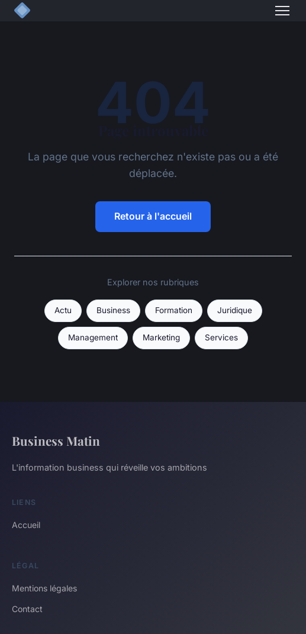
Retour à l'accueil (153, 216)
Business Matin (56, 440)
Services (221, 337)
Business (113, 310)
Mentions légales (44, 588)
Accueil (26, 525)
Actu (63, 310)
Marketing (161, 337)
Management (93, 337)
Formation (173, 310)
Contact (27, 609)
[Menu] (282, 10)
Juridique (234, 310)
